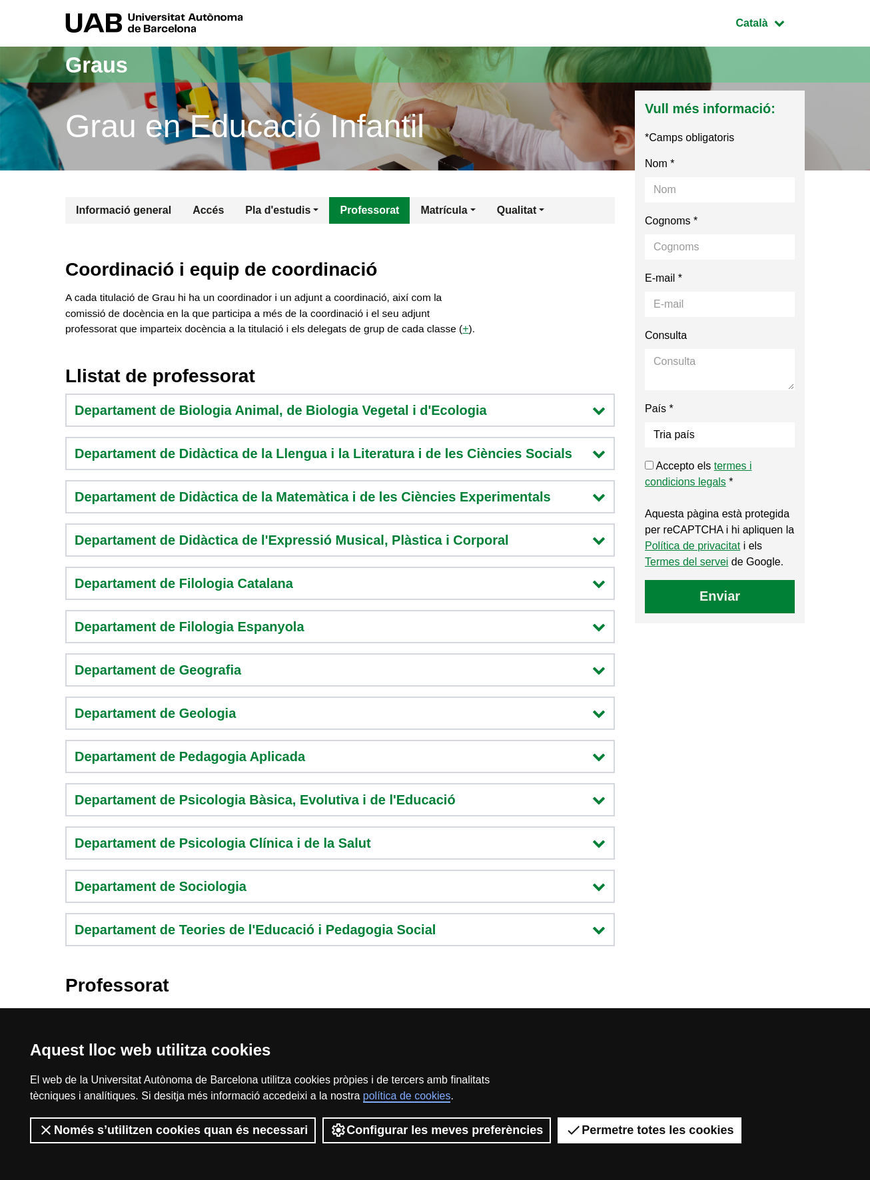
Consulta (666, 335)
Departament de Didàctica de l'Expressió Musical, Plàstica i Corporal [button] (340, 542)
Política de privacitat (692, 545)
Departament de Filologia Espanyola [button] (340, 628)
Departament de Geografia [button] (340, 672)
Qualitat (517, 210)
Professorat (369, 210)
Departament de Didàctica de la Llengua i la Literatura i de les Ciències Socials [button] (340, 455)
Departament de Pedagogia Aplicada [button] (340, 758)
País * (659, 408)
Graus (100, 64)
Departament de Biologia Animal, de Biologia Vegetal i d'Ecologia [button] (340, 412)
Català (770, 22)
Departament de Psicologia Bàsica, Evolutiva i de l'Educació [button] (340, 801)
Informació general (123, 210)
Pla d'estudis (277, 210)
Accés (208, 210)
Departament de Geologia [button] (340, 715)
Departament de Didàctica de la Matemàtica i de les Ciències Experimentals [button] (340, 498)
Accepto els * (698, 473)
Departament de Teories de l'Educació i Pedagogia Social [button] (340, 931)
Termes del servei (686, 561)
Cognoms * (671, 220)
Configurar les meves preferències (436, 1130)
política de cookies (407, 1095)
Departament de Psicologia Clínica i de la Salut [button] (340, 845)
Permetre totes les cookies (649, 1130)
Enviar (719, 596)
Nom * (659, 163)
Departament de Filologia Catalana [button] (340, 585)
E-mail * (663, 278)
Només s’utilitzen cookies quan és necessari (173, 1130)
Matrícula (443, 210)
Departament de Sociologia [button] (340, 888)
